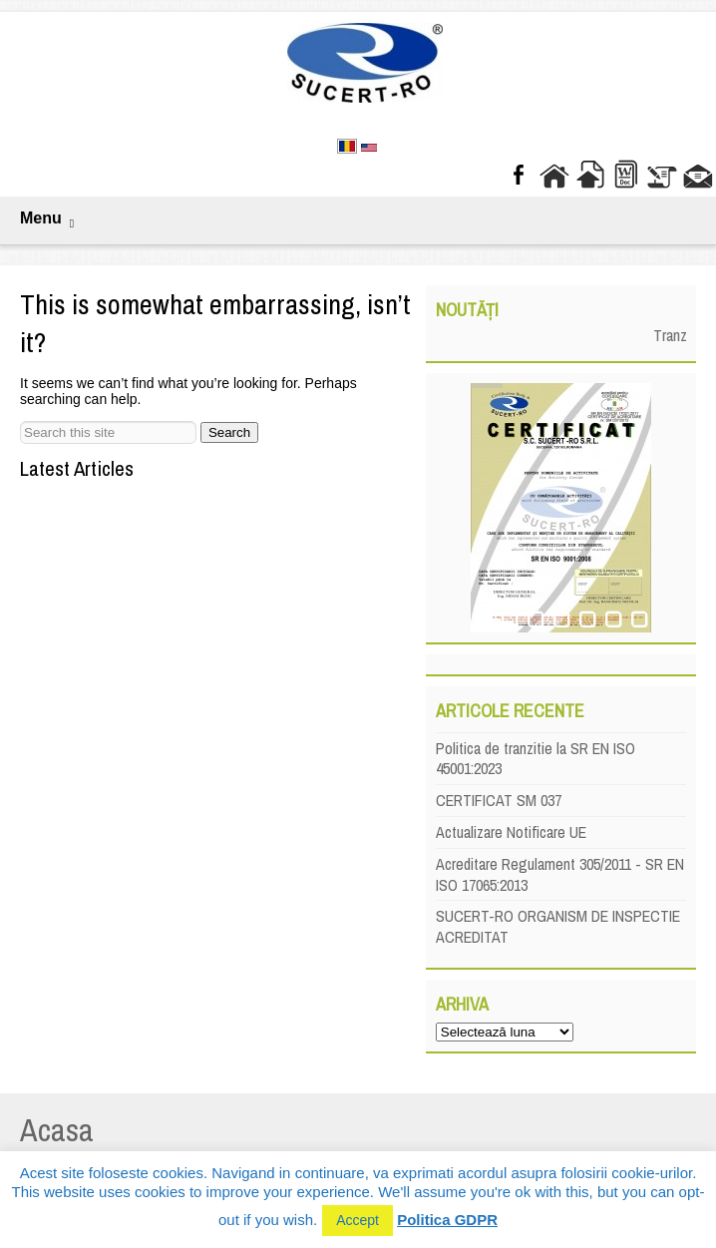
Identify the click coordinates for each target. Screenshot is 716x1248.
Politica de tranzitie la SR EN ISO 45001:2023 (535, 758)
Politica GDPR (447, 1219)
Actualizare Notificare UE (511, 832)
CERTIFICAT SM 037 (498, 800)
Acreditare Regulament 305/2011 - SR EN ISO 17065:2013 (560, 874)
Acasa (57, 1129)
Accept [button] (357, 1220)
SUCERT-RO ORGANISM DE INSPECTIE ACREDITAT (558, 926)
